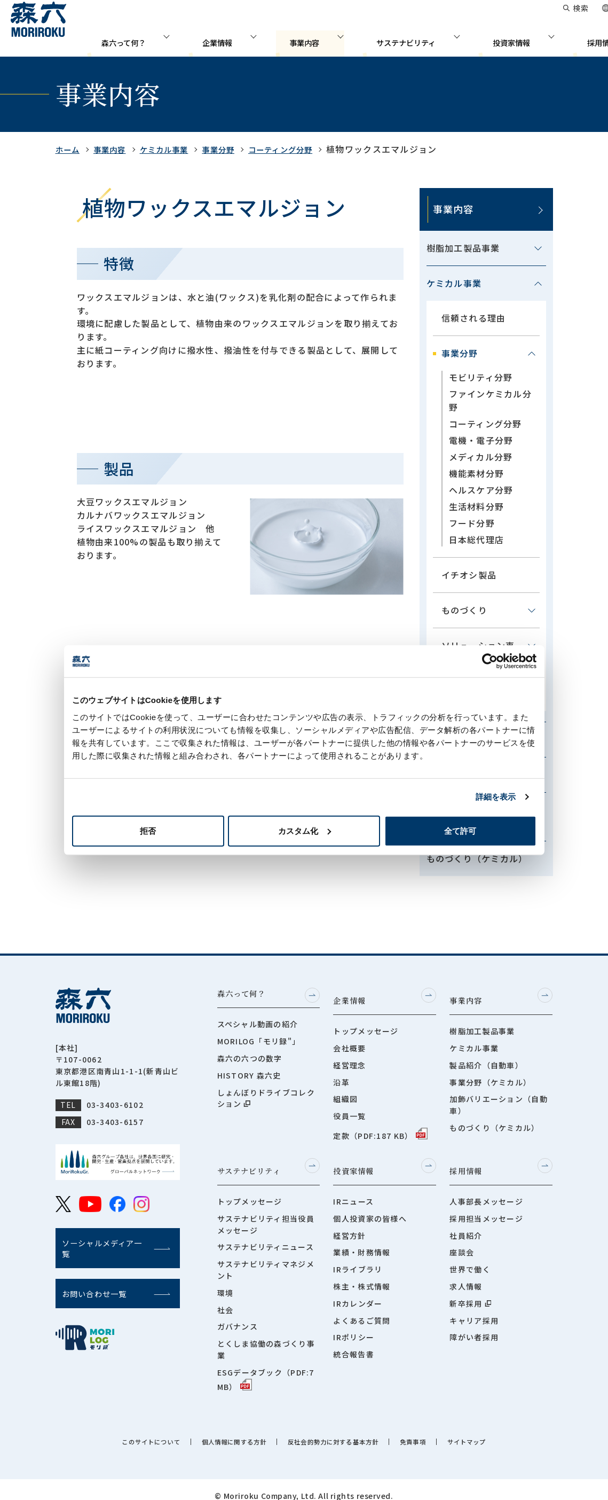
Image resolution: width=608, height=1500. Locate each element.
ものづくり (464, 610)
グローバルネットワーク (382, 16)
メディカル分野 (481, 456)
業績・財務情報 (361, 1240)
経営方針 (349, 1223)
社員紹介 (465, 1223)
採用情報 (567, 40)
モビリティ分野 (481, 377)
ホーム (69, 149)
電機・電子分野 (481, 440)
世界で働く (469, 1257)
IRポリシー (353, 1326)
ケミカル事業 (175, 149)
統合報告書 (353, 1342)
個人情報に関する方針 (221, 1429)
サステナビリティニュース (265, 1235)
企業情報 (260, 40)
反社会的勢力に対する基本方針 (340, 1429)
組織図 (345, 1093)
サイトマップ (497, 1429)
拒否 (148, 830)
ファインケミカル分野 (490, 400)
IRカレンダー (357, 1291)
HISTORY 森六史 (249, 1076)
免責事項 (435, 1429)
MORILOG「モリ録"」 (259, 1042)
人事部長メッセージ (486, 1189)
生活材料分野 (476, 506)
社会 (225, 1298)
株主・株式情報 (361, 1274)
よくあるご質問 (361, 1308)
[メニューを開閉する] (538, 248)
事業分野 (235, 149)
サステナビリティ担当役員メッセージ (265, 1212)
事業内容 (326, 40)
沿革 (341, 1076)
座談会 (461, 1240)
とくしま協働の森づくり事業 (266, 1337)
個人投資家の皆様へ (370, 1206)
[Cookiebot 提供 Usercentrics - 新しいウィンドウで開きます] (489, 661)
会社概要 (349, 1042)
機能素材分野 (476, 473)
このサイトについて (123, 1429)
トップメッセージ (365, 1025)
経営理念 (349, 1059)
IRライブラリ (357, 1257)
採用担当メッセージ (486, 1206)
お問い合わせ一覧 (473, 16)
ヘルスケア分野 (481, 489)
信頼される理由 (473, 317)
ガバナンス (237, 1315)
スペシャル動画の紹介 (257, 1025)
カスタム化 (304, 830)
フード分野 (472, 523)
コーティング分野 (304, 149)
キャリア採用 (474, 1308)
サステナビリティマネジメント (265, 1258)
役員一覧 (349, 1110)
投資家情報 (496, 40)
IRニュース (353, 1189)
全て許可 (460, 830)
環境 (225, 1281)
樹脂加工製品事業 (463, 247)
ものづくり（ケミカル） (477, 858)
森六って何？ (185, 40)
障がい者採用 (474, 1326)
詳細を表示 (496, 796)
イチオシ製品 (469, 574)
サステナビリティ (409, 40)
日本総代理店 (476, 539)
